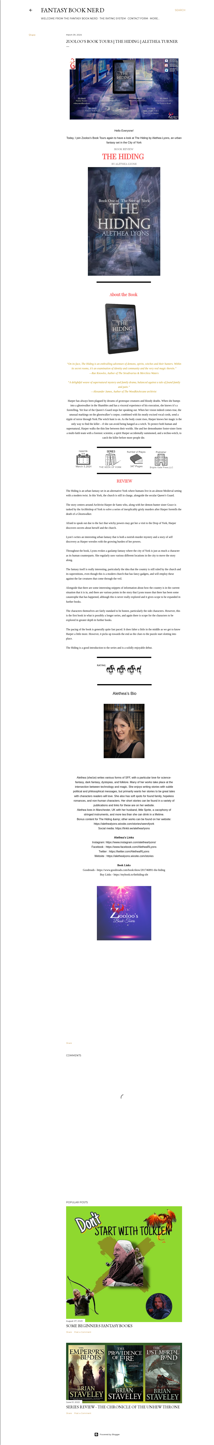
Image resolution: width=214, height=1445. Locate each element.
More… (154, 18)
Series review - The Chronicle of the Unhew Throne (123, 1407)
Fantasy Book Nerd (72, 10)
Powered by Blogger (107, 1434)
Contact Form (138, 18)
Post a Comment (82, 1332)
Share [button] (32, 35)
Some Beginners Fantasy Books (99, 1325)
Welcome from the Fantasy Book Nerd (69, 18)
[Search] (180, 10)
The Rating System (113, 18)
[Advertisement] (124, 1168)
